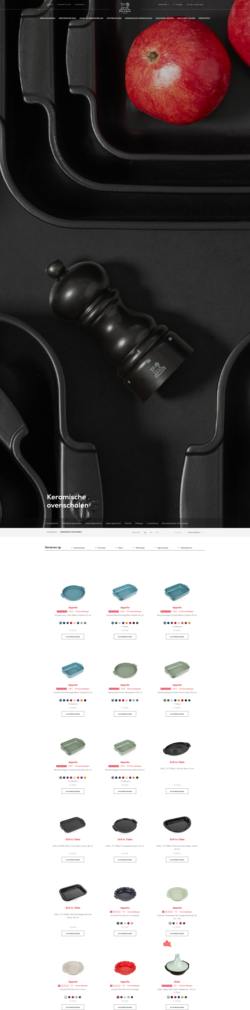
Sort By (178, 532)
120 (157, 532)
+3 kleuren (73, 704)
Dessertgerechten (93, 523)
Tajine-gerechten (113, 523)
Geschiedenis (80, 4)
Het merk (50, 4)
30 (145, 532)
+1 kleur (125, 626)
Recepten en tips (64, 4)
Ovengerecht (52, 523)
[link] (178, 4)
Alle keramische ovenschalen (175, 523)
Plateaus (139, 523)
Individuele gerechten (72, 523)
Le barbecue (152, 523)
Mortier (128, 523)
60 (151, 532)
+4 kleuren (177, 626)
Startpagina (52, 532)
